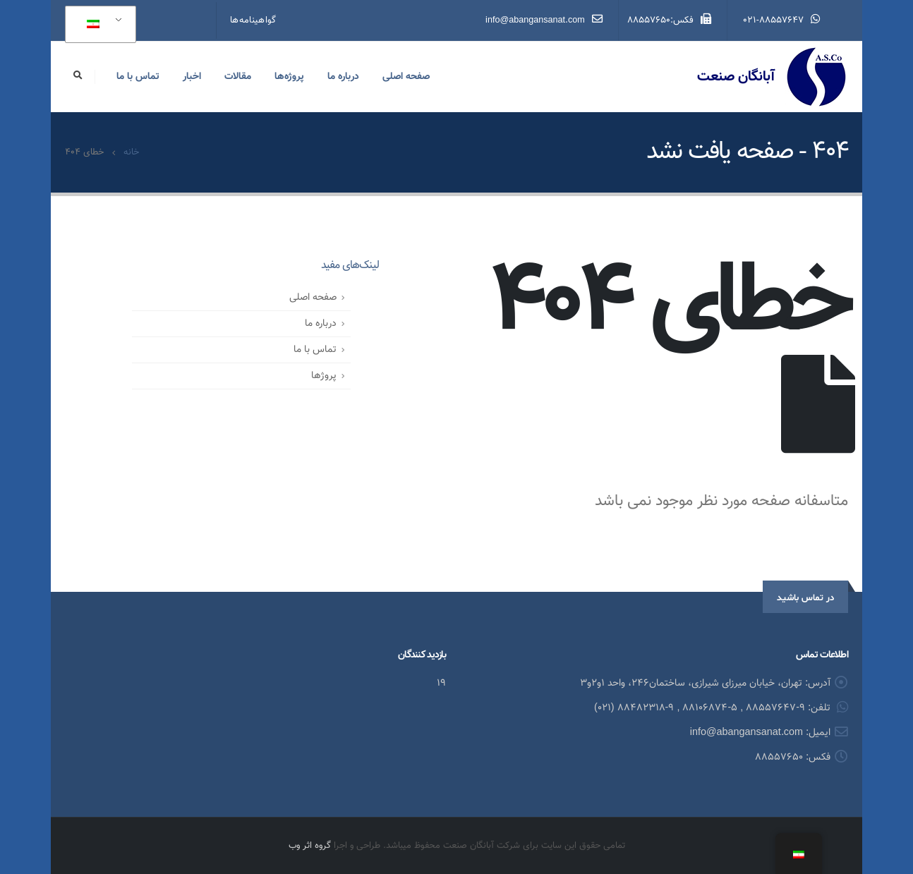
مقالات (237, 77)
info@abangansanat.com (544, 20)
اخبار (192, 77)
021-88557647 (781, 20)
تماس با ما (137, 77)
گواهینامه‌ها (253, 20)
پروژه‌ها (289, 77)
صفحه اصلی (406, 77)
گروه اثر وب (310, 846)
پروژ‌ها (324, 376)
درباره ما (343, 77)
